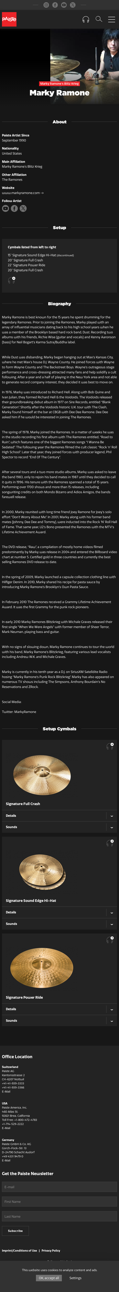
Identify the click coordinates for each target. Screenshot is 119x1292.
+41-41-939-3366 (13, 1087)
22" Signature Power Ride (26, 265)
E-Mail (6, 1091)
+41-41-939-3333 (13, 1083)
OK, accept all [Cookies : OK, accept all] (49, 1278)
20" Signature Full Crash (25, 260)
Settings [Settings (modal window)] (75, 1278)
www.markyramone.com (23, 193)
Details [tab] (11, 816)
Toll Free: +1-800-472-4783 (19, 1120)
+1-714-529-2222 (13, 1124)
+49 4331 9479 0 (12, 1156)
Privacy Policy (51, 1250)
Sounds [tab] (11, 827)
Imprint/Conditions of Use (19, 1250)
